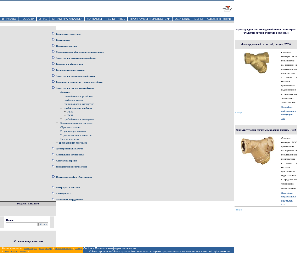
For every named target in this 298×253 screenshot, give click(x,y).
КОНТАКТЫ (94, 18)
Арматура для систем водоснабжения (75, 88)
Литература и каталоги (68, 187)
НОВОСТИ (27, 18)
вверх (238, 112)
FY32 (70, 115)
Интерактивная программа (73, 142)
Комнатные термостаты (68, 34)
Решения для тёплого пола (69, 64)
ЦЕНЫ (198, 18)
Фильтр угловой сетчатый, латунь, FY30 (266, 44)
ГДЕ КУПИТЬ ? (115, 18)
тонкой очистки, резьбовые (78, 96)
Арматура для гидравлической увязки (75, 76)
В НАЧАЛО (9, 18)
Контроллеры (63, 40)
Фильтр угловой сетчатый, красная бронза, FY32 (266, 129)
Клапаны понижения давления (76, 123)
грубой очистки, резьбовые (78, 108)
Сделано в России (219, 18)
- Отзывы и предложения (28, 241)
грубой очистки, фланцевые (79, 119)
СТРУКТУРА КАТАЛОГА (67, 18)
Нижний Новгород (64, 248)
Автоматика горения (66, 160)
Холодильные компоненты (70, 154)
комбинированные (74, 100)
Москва (23, 251)
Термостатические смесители (75, 135)
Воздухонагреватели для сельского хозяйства (79, 82)
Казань (14, 251)
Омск (6, 251)
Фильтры (65, 92)
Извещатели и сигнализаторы (71, 166)
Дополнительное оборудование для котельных (80, 52)
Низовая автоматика (66, 46)
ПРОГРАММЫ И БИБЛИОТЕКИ (150, 18)
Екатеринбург (45, 248)
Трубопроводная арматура (69, 148)
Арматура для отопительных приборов (76, 58)
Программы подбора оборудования (74, 177)
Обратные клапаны (70, 127)
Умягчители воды (69, 139)
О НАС (43, 18)
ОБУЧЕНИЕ (182, 18)
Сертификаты (63, 193)
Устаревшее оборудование (69, 199)
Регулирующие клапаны (73, 131)
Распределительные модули (70, 70)
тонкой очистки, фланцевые (79, 104)
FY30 (70, 111)
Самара (78, 248)
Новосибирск (30, 248)
